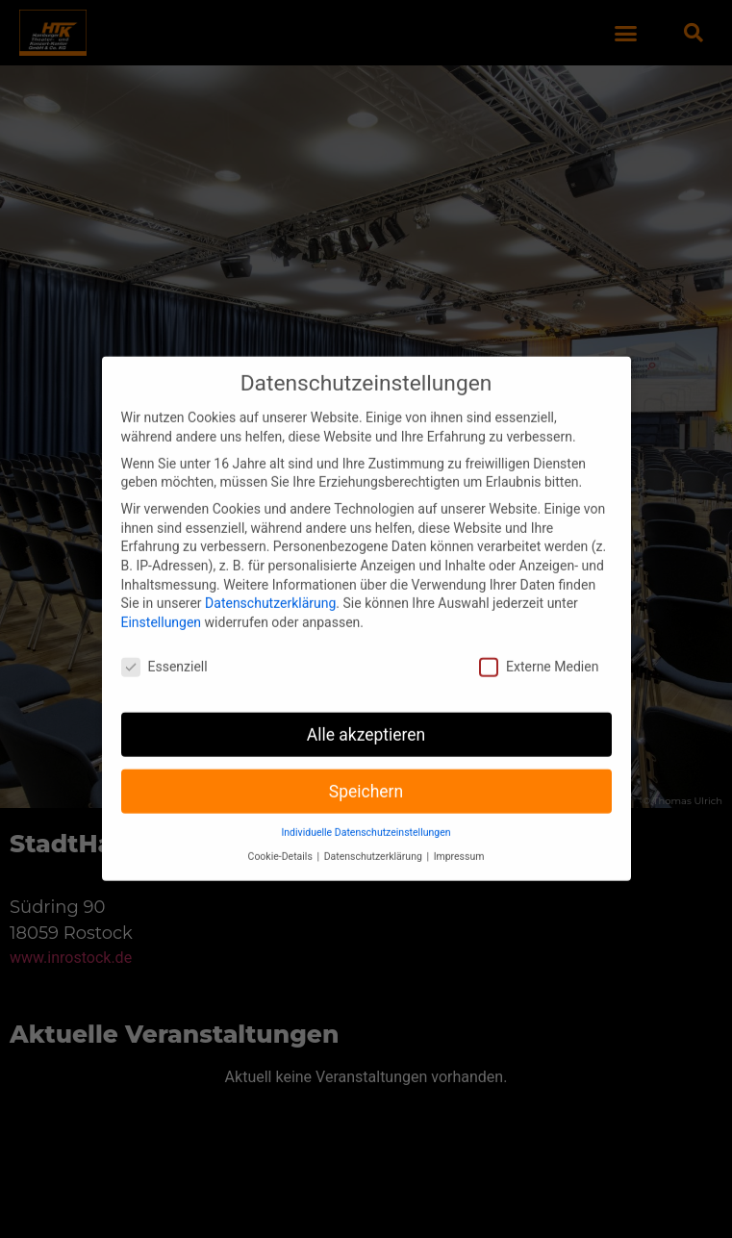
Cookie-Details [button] (282, 835)
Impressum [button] (459, 835)
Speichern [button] (366, 770)
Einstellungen (161, 601)
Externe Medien (538, 646)
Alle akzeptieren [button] (366, 713)
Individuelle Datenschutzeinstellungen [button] (365, 812)
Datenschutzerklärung (270, 583)
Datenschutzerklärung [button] (374, 835)
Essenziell (164, 646)
